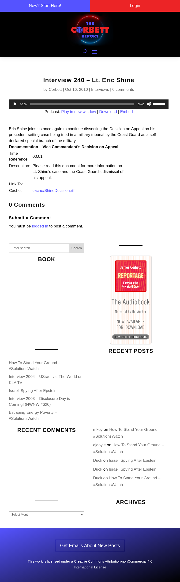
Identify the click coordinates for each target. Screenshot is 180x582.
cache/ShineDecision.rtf (54, 190)
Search (76, 248)
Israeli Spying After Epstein (32, 390)
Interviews (100, 89)
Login (135, 5)
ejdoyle (99, 445)
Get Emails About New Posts (90, 545)
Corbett (55, 89)
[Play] (15, 104)
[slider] (82, 104)
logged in (40, 226)
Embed (126, 112)
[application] (89, 104)
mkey (98, 429)
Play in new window (78, 112)
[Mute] (149, 104)
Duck (97, 460)
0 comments (123, 89)
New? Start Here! (45, 5)
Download (108, 112)
